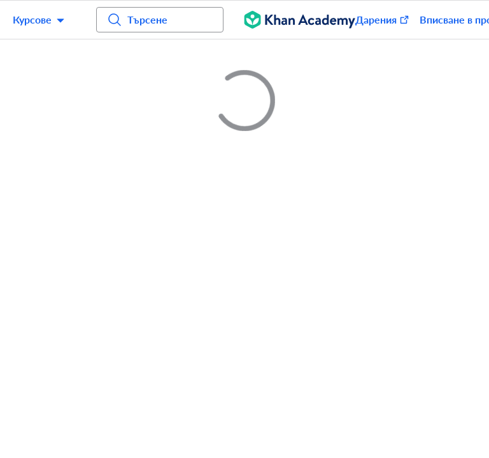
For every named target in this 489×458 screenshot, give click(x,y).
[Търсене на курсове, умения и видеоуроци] (159, 19)
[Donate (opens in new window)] (376, 20)
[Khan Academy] (299, 20)
